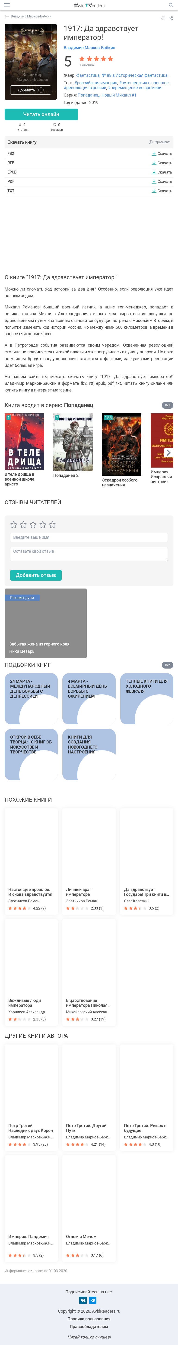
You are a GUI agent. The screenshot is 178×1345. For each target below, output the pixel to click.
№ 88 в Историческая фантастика (135, 75)
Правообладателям (89, 1326)
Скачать (165, 153)
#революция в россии (85, 87)
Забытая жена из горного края (39, 644)
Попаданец (89, 95)
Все (167, 405)
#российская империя (95, 82)
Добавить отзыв (36, 575)
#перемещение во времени (134, 87)
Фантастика (88, 75)
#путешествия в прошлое (144, 82)
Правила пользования (89, 1318)
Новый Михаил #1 (119, 95)
